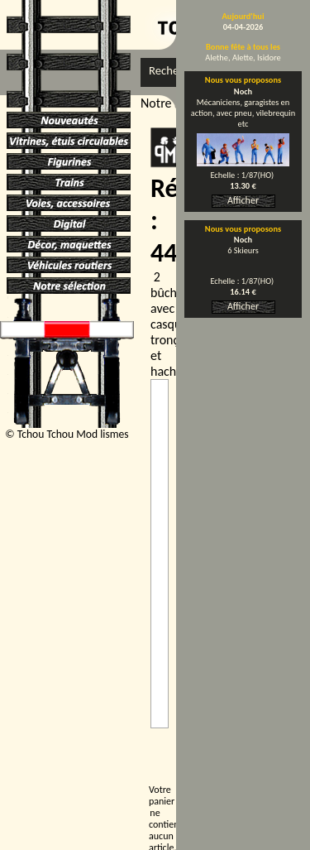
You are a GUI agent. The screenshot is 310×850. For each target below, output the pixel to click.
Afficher (243, 200)
